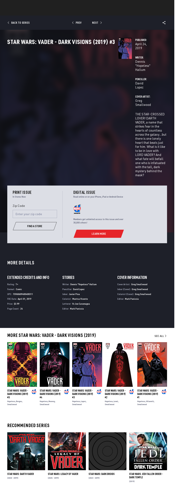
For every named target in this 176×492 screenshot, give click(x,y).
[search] (166, 4)
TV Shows (97, 12)
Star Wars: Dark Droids (101, 407)
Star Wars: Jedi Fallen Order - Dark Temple (146, 408)
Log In (16, 4)
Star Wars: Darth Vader (20, 407)
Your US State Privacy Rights (54, 480)
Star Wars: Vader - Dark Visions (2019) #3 (82, 327)
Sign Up (27, 4)
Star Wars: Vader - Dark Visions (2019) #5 (17, 327)
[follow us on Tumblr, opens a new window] (163, 451)
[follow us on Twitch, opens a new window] (163, 457)
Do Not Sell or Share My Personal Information (91, 480)
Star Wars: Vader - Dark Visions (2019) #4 (50, 327)
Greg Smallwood (69, 86)
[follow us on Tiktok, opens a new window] (138, 464)
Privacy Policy (31, 480)
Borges (19, 334)
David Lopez (119, 72)
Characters (66, 12)
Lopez (83, 334)
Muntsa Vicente (80, 231)
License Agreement (156, 480)
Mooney (52, 334)
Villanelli (150, 334)
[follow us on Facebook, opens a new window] (138, 451)
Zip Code (19, 139)
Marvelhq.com (66, 452)
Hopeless (11, 334)
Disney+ (62, 447)
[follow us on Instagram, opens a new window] (155, 451)
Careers (32, 452)
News (37, 12)
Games (112, 12)
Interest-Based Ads (78, 484)
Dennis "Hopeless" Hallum (75, 72)
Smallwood (12, 337)
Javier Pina (74, 226)
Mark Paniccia (77, 241)
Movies (82, 12)
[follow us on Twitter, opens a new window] (146, 451)
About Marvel (36, 442)
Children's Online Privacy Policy (129, 480)
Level (116, 334)
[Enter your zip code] (35, 147)
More (137, 12)
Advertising (65, 442)
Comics (49, 12)
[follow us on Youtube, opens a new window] (138, 457)
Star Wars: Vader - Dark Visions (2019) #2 (115, 327)
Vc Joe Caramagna (81, 236)
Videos (124, 12)
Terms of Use (16, 480)
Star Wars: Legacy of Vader (63, 407)
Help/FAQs (33, 447)
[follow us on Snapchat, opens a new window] (146, 457)
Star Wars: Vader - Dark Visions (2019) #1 (147, 327)
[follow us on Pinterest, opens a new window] (155, 457)
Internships (35, 457)
